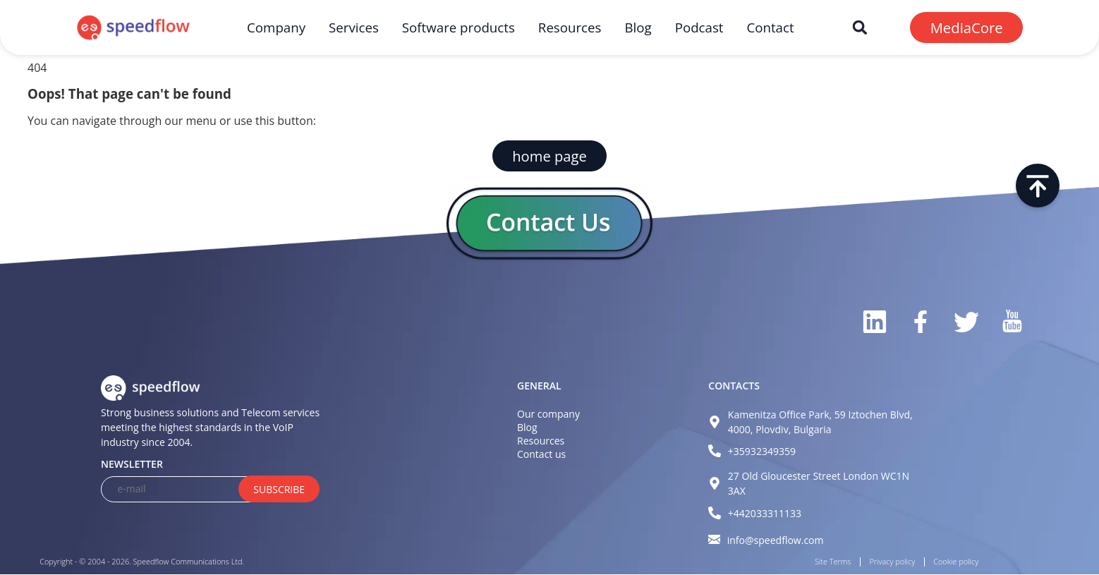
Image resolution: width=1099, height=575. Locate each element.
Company (276, 27)
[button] (859, 27)
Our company (548, 413)
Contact (770, 27)
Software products (458, 27)
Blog (637, 27)
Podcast (699, 27)
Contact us (541, 454)
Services (354, 27)
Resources (570, 27)
